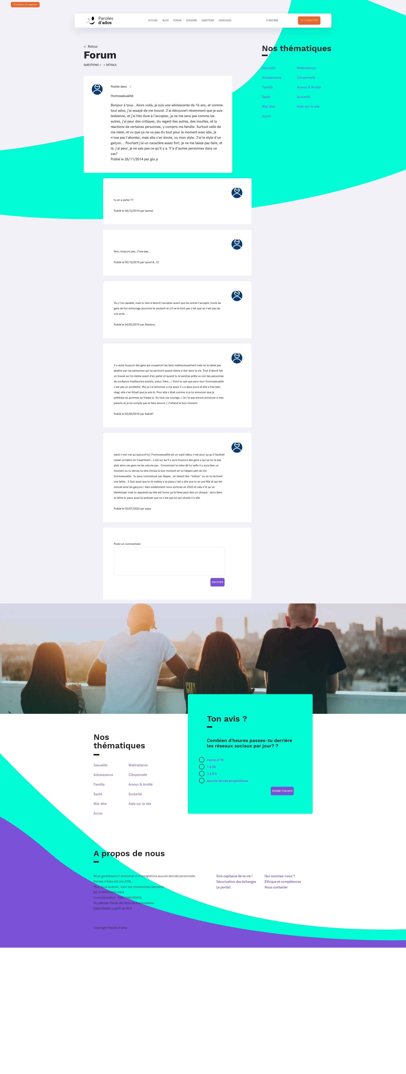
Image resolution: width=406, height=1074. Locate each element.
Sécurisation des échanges (236, 882)
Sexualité (269, 68)
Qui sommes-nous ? (280, 876)
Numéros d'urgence (25, 4)
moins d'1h (215, 760)
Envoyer (217, 582)
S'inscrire (272, 20)
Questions (208, 20)
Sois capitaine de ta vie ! (234, 876)
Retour (93, 47)
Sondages (225, 20)
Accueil (153, 20)
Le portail (223, 887)
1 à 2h (211, 767)
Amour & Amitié (309, 87)
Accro (266, 116)
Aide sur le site (308, 107)
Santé (266, 97)
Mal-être (268, 107)
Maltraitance (306, 68)
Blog (166, 20)
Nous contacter (276, 887)
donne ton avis (282, 791)
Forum (177, 20)
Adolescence (271, 78)
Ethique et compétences (283, 882)
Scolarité (303, 97)
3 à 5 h (212, 774)
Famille (267, 87)
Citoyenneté (306, 78)
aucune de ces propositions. (228, 781)
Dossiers (191, 20)
